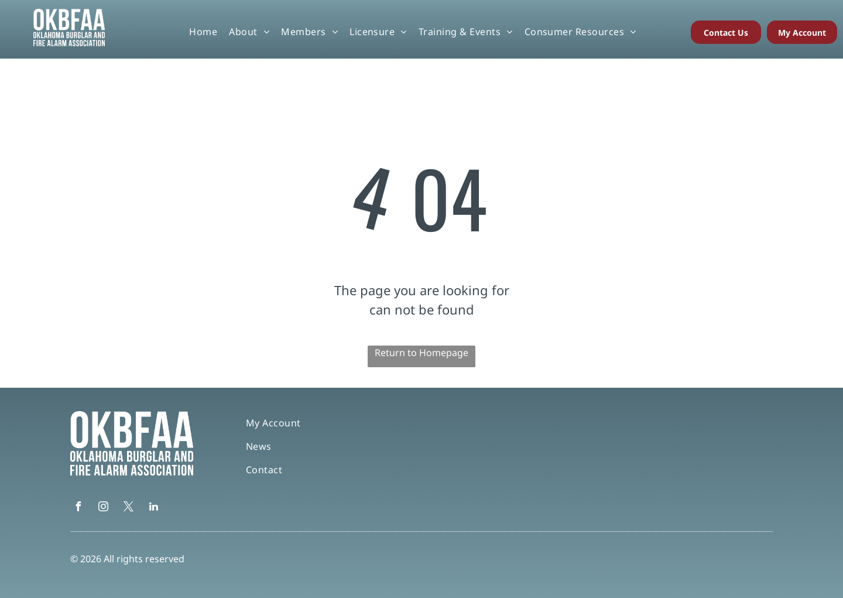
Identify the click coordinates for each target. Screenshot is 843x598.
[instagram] (103, 508)
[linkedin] (153, 508)
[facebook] (77, 508)
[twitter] (128, 508)
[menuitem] (203, 32)
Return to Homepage (421, 352)
